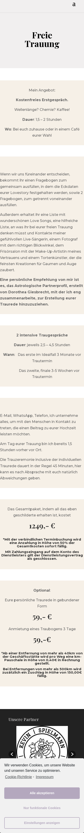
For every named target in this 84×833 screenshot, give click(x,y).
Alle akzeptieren (42, 793)
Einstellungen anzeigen (42, 823)
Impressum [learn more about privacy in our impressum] (45, 777)
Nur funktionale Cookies (42, 808)
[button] (12, 754)
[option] (42, 752)
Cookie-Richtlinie (18, 777)
